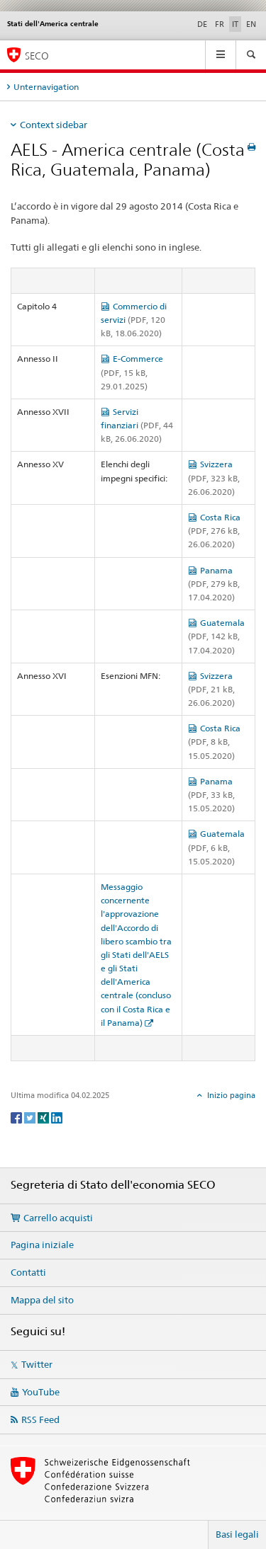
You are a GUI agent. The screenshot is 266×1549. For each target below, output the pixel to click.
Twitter (36, 1364)
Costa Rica (214, 530)
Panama (214, 583)
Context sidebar (53, 124)
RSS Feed (40, 1419)
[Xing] (44, 1116)
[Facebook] (17, 1116)
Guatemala (216, 636)
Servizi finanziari (137, 425)
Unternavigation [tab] (46, 86)
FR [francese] (219, 24)
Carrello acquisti (58, 1217)
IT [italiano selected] (235, 24)
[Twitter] (31, 1116)
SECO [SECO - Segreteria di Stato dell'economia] (37, 56)
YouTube (41, 1391)
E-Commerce (132, 372)
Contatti (28, 1272)
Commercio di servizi (134, 319)
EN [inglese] (251, 24)
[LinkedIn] (56, 1116)
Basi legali (237, 1534)
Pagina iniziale (42, 1244)
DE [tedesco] (202, 24)
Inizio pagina (230, 1095)
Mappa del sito (42, 1299)
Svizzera (214, 477)
